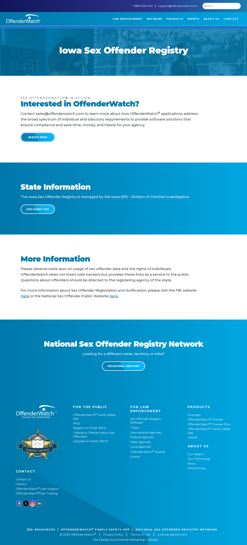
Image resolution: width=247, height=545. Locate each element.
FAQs (76, 423)
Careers (21, 484)
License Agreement (172, 534)
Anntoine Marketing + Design (136, 539)
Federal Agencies (142, 437)
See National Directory (123, 366)
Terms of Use (140, 534)
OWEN (192, 437)
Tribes (134, 427)
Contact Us (23, 479)
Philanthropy (197, 468)
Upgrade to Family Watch (90, 441)
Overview (194, 415)
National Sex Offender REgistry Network (176, 529)
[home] (23, 18)
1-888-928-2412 (143, 6)
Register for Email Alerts (89, 428)
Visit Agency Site (37, 209)
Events (135, 456)
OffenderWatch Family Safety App (95, 529)
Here (25, 296)
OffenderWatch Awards (147, 452)
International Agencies (145, 432)
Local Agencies (140, 446)
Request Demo (37, 137)
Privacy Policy (113, 534)
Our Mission (196, 454)
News (191, 463)
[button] (128, 19)
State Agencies (140, 442)
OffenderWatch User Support (37, 488)
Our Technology (199, 458)
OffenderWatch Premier (205, 419)
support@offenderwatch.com (177, 6)
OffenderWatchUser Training (37, 493)
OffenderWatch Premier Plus (209, 424)
